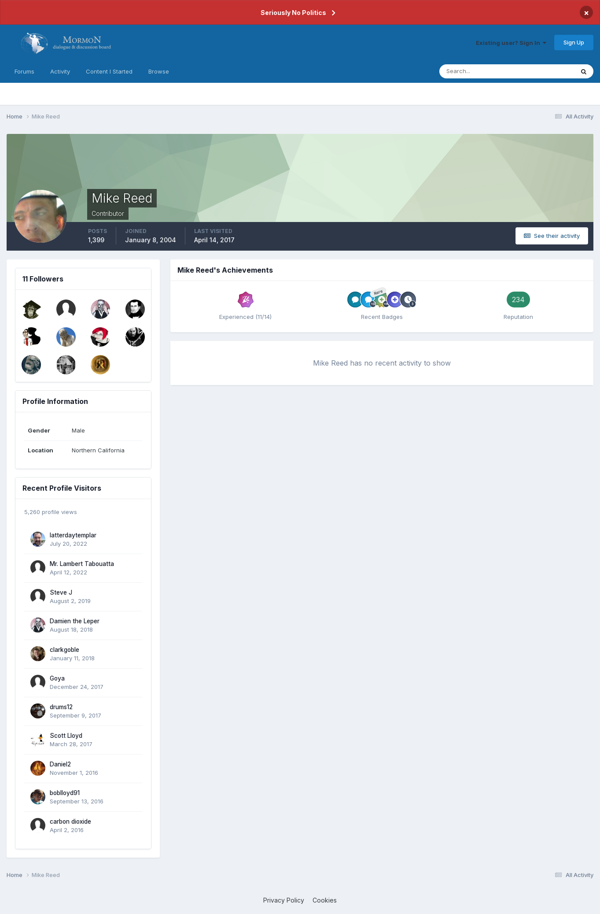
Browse (158, 71)
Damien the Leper (74, 621)
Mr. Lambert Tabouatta (82, 563)
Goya (57, 678)
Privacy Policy (283, 900)
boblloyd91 (65, 792)
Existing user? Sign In (511, 42)
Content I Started (109, 71)
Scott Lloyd (66, 735)
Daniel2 (60, 764)
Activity (60, 71)
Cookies (325, 900)
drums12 (61, 706)
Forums (24, 71)
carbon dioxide (70, 821)
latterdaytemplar (73, 535)
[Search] (478, 71)
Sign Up (573, 42)
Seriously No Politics (293, 12)
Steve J (61, 592)
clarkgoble (64, 649)
